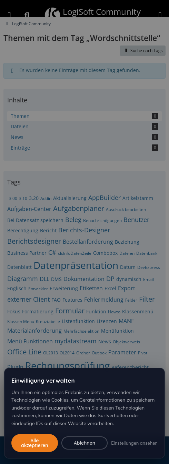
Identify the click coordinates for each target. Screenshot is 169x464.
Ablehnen (84, 443)
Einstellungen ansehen (134, 443)
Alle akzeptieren (34, 442)
